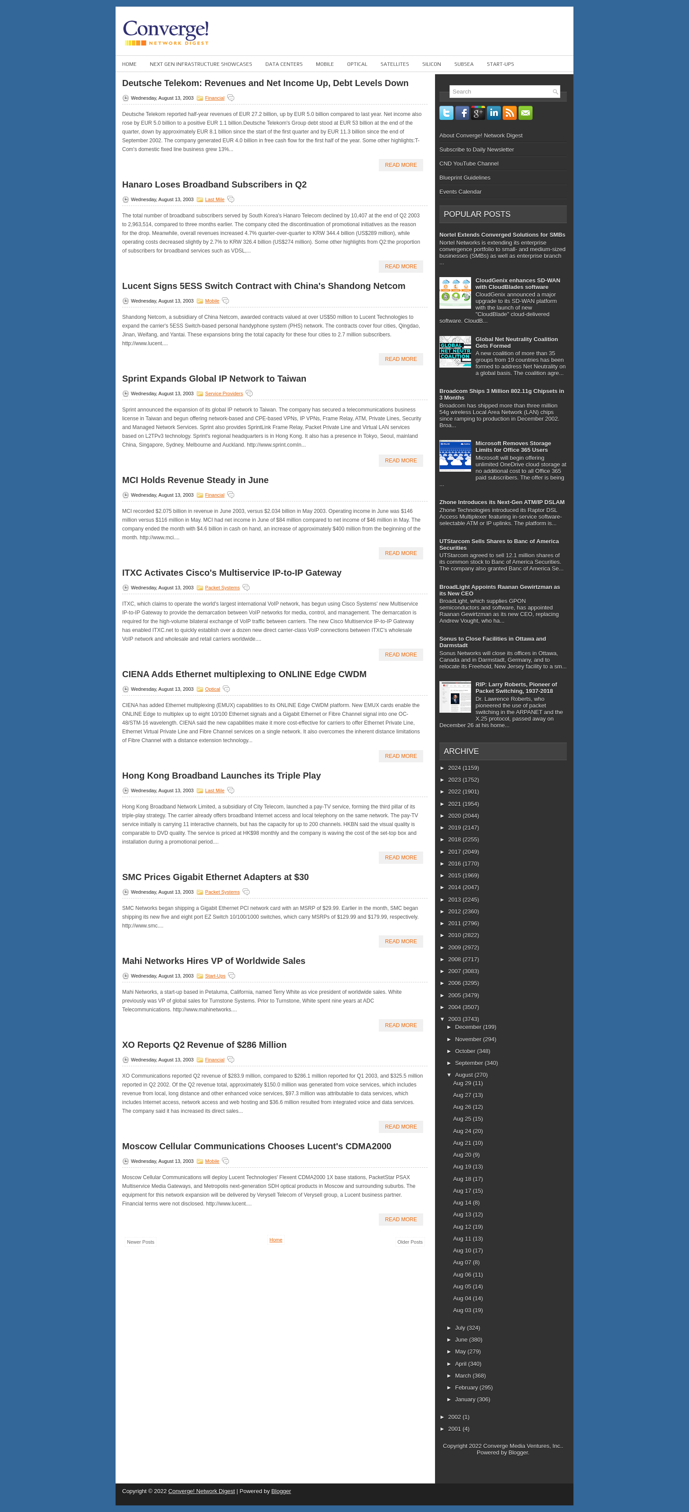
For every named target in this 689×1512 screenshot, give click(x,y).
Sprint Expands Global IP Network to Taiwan (214, 378)
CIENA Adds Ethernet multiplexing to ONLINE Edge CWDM (244, 674)
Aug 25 (463, 1118)
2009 (455, 947)
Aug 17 (463, 1190)
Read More (401, 165)
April (461, 1363)
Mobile (325, 64)
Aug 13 (463, 1214)
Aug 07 (463, 1262)
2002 (455, 1417)
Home (129, 64)
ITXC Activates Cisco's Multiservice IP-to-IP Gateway (231, 572)
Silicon (431, 64)
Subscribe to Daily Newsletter (476, 149)
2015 (455, 875)
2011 (455, 923)
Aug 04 (463, 1298)
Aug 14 (463, 1202)
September (470, 1063)
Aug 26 (463, 1107)
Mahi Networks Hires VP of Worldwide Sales (213, 960)
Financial (215, 98)
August (465, 1075)
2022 (455, 791)
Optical (357, 64)
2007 (455, 971)
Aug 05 (463, 1286)
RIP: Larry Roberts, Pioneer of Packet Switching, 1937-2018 (516, 687)
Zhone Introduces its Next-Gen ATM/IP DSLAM (502, 502)
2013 (455, 899)
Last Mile (215, 199)
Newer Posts (140, 1242)
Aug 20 (463, 1154)
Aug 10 (463, 1250)
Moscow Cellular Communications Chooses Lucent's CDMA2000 (257, 1146)
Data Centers (284, 64)
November (469, 1039)
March (464, 1375)
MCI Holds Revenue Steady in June (195, 480)
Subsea (464, 64)
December (469, 1027)
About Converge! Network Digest (480, 135)
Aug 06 (463, 1274)
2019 (455, 827)
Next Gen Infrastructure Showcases (201, 64)
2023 (455, 779)
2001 (455, 1428)
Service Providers (224, 393)
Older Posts (410, 1242)
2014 (455, 887)
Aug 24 (463, 1131)
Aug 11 (463, 1238)
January (466, 1399)
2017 (455, 851)
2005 (455, 995)
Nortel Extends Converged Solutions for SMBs (502, 234)
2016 (455, 863)
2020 (455, 815)
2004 (455, 1007)
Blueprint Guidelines (464, 177)
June (462, 1339)
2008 (455, 959)
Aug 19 (463, 1166)
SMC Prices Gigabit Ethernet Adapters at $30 (215, 877)
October (466, 1051)
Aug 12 (463, 1226)
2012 (455, 911)
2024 (455, 768)
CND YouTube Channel (469, 163)
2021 (455, 804)
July (461, 1327)
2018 (455, 839)
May (461, 1351)
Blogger (518, 1452)
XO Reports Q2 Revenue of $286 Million (204, 1044)
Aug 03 (463, 1310)
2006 (455, 983)
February (467, 1387)
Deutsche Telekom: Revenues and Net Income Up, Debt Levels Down (265, 83)
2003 (455, 1019)
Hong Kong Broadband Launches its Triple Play (221, 775)
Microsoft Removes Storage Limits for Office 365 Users (513, 446)
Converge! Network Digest (201, 1491)
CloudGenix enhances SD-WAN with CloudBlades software (517, 283)
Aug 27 (463, 1095)
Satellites (395, 64)
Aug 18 (463, 1179)
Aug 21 (463, 1143)
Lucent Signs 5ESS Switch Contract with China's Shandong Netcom (264, 285)
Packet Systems (222, 587)
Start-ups (500, 64)
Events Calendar (460, 191)
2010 (455, 935)
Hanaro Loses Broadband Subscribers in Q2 (214, 184)
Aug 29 (463, 1083)
